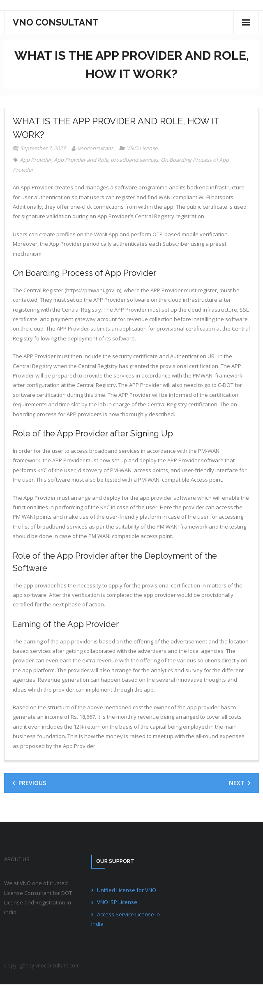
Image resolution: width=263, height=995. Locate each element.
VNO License (142, 148)
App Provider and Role (81, 159)
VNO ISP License (117, 902)
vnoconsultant (95, 148)
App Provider (35, 159)
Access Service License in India (125, 919)
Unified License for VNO (126, 890)
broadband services (134, 159)
